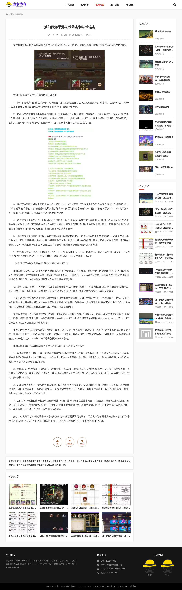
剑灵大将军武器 (162, 107)
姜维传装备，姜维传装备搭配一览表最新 (27, 536)
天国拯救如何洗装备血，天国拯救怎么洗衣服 (91, 536)
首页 (11, 14)
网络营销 (130, 4)
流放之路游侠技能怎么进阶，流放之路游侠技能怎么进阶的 (66, 508)
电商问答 (99, 4)
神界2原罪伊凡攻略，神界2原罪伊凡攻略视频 (163, 80)
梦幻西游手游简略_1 (164, 137)
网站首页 (69, 4)
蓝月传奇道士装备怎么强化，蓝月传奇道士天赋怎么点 (164, 50)
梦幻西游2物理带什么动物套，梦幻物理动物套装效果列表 (164, 125)
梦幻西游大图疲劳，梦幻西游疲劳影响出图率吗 (164, 333)
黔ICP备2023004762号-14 (105, 586)
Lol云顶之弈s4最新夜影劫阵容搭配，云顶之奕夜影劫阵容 (65, 536)
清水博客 (16, 4)
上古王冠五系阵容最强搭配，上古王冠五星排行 (30, 508)
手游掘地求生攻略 (163, 31)
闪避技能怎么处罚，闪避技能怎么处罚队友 (90, 508)
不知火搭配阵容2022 (164, 167)
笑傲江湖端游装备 (163, 92)
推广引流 (114, 4)
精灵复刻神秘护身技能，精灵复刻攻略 (119, 508)
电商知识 (85, 4)
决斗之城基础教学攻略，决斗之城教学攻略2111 (123, 536)
